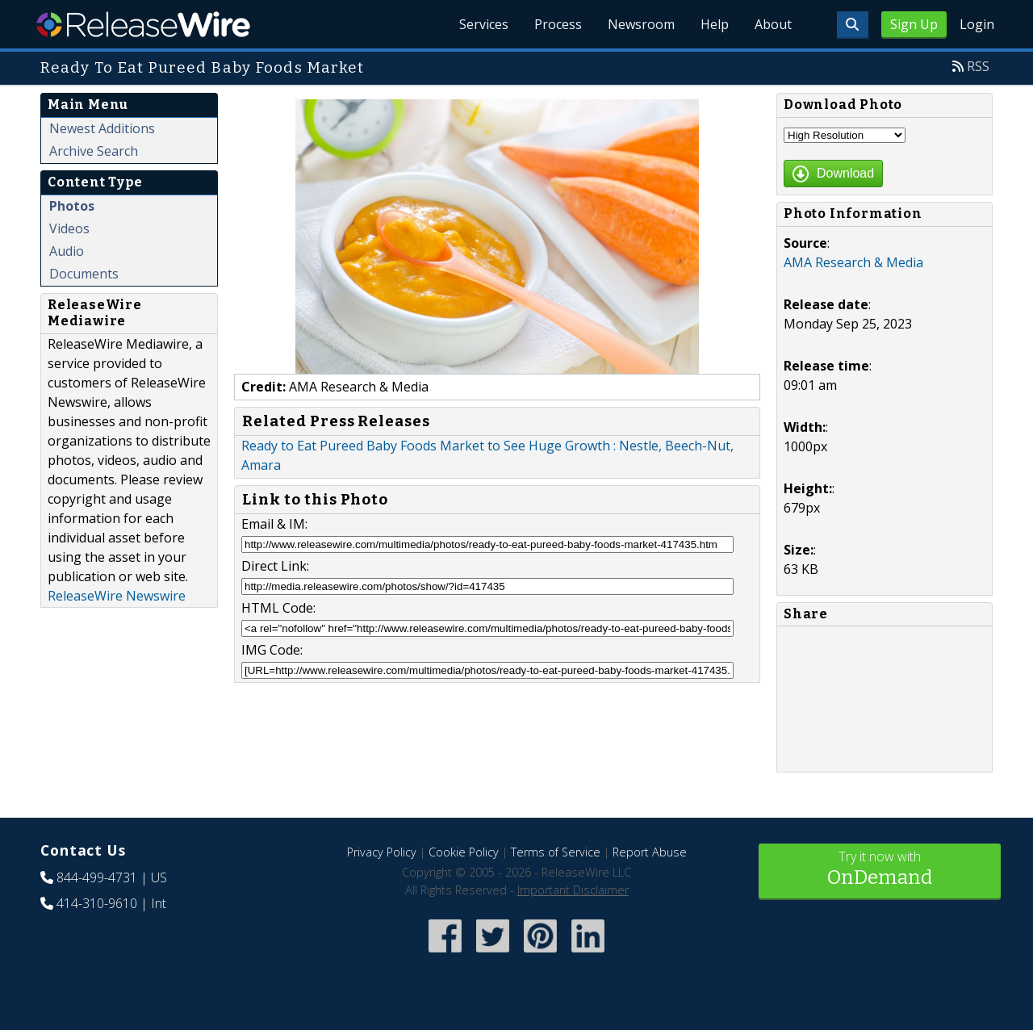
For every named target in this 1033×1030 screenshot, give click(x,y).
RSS (978, 66)
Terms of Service (555, 852)
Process (558, 24)
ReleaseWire (143, 24)
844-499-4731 (96, 877)
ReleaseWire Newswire (117, 596)
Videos (69, 228)
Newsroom (641, 24)
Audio (66, 251)
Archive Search (93, 151)
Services (483, 24)
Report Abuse (650, 852)
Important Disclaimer (573, 890)
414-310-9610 (96, 903)
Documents (84, 274)
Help (715, 24)
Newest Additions (102, 128)
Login (977, 24)
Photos (71, 206)
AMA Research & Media (853, 262)
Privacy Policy (381, 852)
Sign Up (914, 24)
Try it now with (880, 870)
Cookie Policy (464, 852)
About (773, 24)
